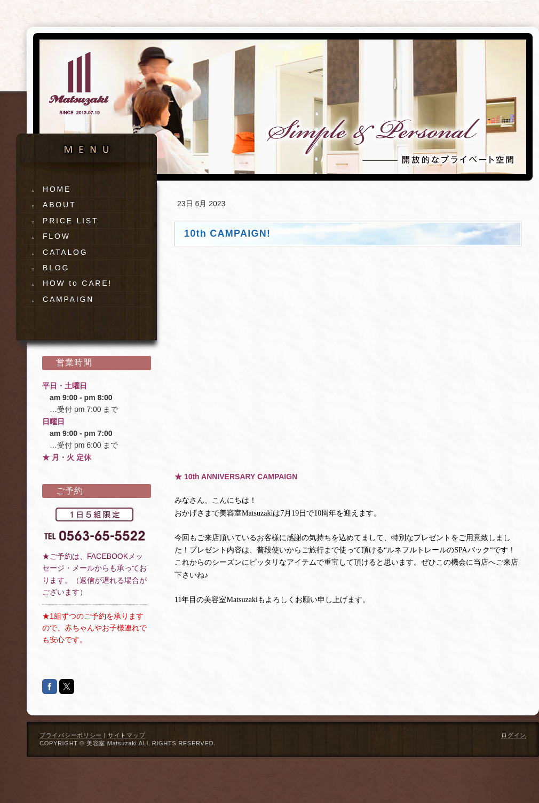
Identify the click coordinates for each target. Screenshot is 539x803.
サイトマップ (126, 735)
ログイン (513, 735)
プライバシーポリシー (70, 735)
